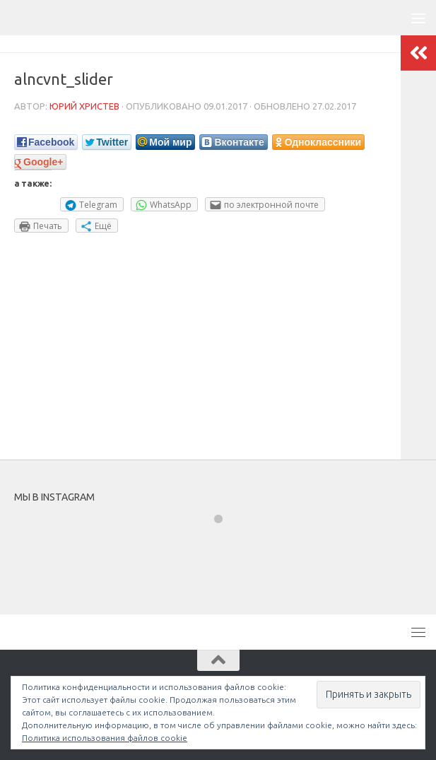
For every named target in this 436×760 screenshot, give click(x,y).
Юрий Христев (84, 106)
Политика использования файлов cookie (104, 737)
